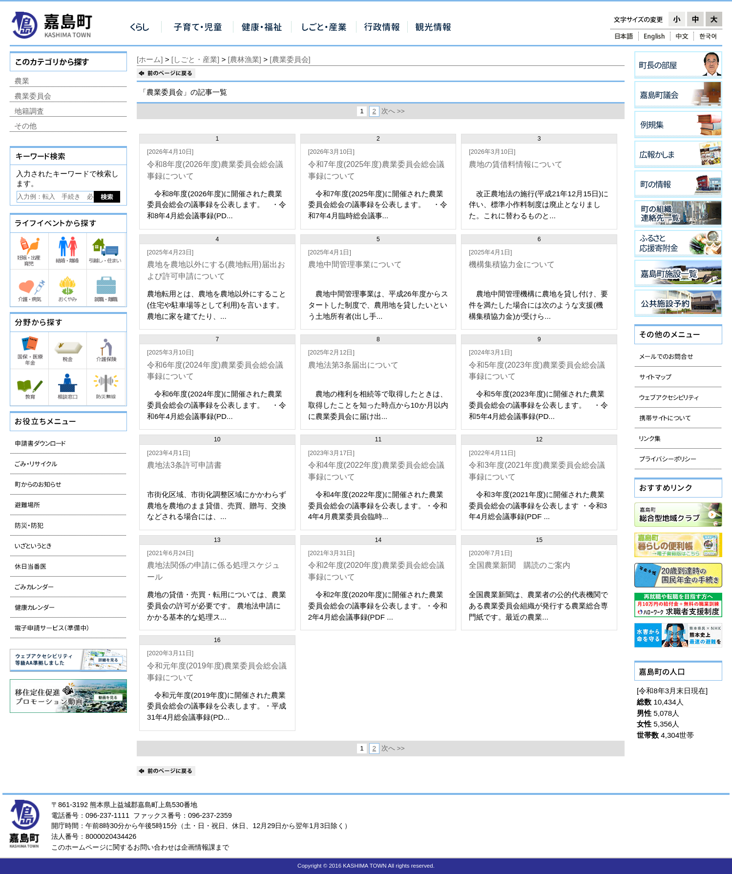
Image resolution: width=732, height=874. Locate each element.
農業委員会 (33, 96)
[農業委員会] (290, 59)
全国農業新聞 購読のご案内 (519, 565)
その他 (26, 126)
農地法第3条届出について (353, 365)
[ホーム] (150, 59)
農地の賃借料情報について (516, 164)
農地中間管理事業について (355, 264)
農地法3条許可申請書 (184, 465)
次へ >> (393, 111)
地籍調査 (29, 111)
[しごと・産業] (195, 59)
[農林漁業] (244, 59)
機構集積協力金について (512, 264)
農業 (22, 81)
